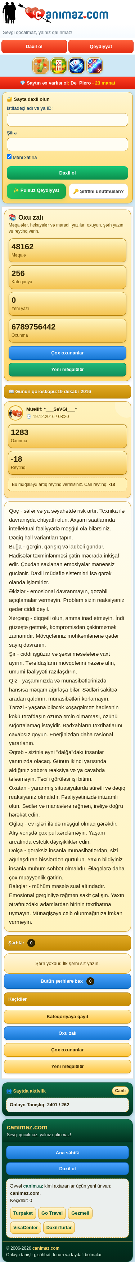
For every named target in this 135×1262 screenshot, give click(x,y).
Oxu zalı (68, 1033)
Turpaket (23, 1213)
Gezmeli (80, 1213)
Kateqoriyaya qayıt (68, 1016)
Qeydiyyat (101, 46)
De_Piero (81, 83)
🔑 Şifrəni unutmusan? (98, 191)
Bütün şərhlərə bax (67, 981)
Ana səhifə (67, 1152)
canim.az (33, 1186)
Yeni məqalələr (67, 369)
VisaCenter (25, 1227)
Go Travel (52, 1213)
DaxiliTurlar (59, 1227)
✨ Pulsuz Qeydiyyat (36, 190)
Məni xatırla (22, 157)
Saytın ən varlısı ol (47, 83)
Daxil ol (34, 46)
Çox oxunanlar (67, 353)
